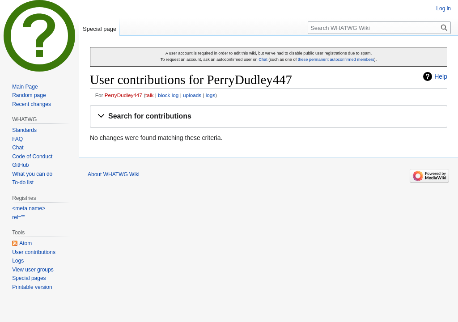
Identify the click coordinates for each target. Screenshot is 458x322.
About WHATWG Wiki (114, 174)
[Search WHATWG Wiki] (379, 27)
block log (168, 95)
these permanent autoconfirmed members (336, 59)
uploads (192, 95)
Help (440, 76)
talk (149, 95)
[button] (269, 116)
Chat (263, 59)
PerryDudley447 (123, 95)
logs (211, 95)
